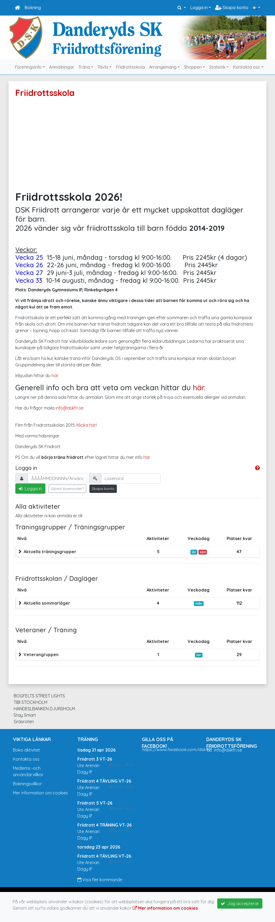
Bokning (32, 7)
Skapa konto (231, 7)
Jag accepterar (240, 903)
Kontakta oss (246, 67)
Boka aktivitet (26, 750)
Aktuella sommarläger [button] (47, 603)
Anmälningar (61, 67)
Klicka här (86, 425)
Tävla (102, 67)
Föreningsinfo (28, 67)
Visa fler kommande (99, 879)
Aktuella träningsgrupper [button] (50, 551)
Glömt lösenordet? (67, 488)
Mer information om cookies (40, 792)
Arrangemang (162, 67)
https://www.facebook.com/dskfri (175, 749)
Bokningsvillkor (27, 783)
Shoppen (193, 67)
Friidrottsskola (130, 67)
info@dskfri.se (70, 408)
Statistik (217, 67)
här (55, 375)
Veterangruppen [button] (41, 654)
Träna (84, 67)
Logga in (199, 7)
